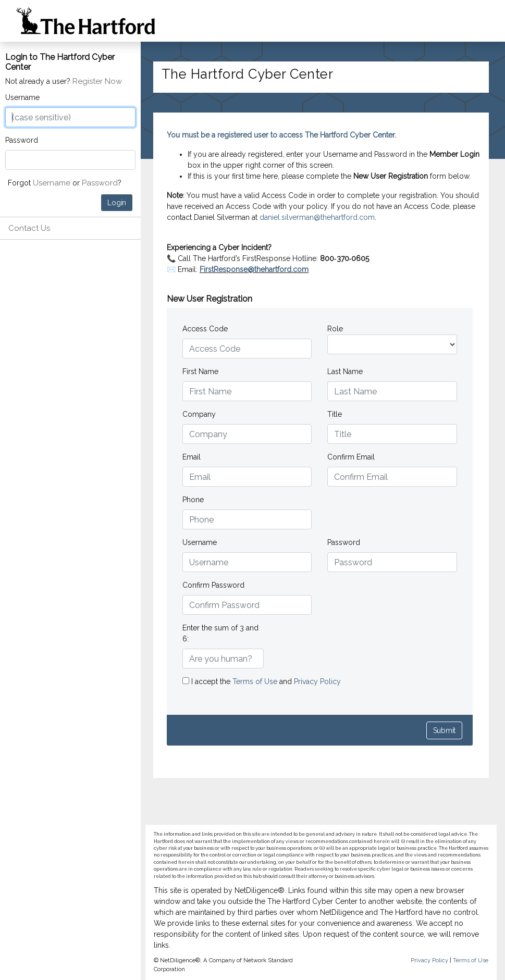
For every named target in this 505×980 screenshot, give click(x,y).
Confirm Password (213, 585)
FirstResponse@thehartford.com (254, 269)
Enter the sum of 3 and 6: (220, 633)
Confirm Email (351, 457)
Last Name (345, 371)
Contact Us (29, 228)
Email (191, 457)
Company (199, 414)
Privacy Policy (317, 681)
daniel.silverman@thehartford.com (317, 217)
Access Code (205, 329)
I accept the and (261, 681)
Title (334, 414)
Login (116, 203)
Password (21, 140)
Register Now (97, 81)
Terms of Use (255, 681)
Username (22, 97)
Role (335, 329)
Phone (193, 499)
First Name (200, 371)
